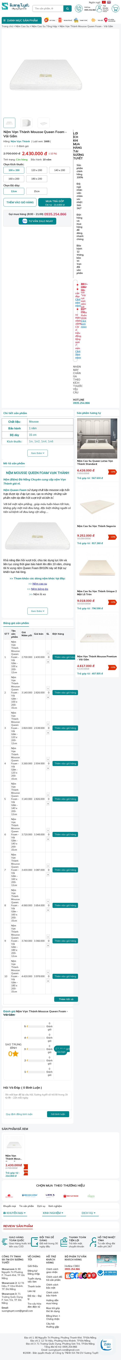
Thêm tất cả (66, 999)
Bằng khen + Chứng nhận (53, 1317)
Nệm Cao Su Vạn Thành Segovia (96, 526)
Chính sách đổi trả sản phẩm (54, 1278)
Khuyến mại (9, 1206)
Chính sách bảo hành (52, 1294)
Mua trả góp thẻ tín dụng (53, 1310)
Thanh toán (34, 1286)
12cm (14, 191)
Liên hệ (32, 1291)
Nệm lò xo (39, 594)
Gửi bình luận (58, 1114)
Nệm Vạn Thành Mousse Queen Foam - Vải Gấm (14, 1160)
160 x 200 (13, 178)
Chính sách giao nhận (52, 1271)
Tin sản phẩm (26, 1206)
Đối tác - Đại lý (34, 1297)
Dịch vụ (41, 1206)
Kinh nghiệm (55, 1206)
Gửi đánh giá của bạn (63, 1050)
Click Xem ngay (78, 354)
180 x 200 (36, 178)
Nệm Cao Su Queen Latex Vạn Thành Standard (95, 462)
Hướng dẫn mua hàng (52, 1302)
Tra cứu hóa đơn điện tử (34, 1305)
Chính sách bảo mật (52, 1286)
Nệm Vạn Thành (20, 141)
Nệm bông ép (39, 589)
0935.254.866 (55, 214)
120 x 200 (36, 170)
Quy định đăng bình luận (19, 1114)
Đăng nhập (105, 10)
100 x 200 (13, 170)
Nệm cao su (39, 583)
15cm (37, 191)
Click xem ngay (84, 323)
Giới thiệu (33, 1266)
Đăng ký (105, 11)
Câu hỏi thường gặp (52, 1325)
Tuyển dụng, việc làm (34, 1280)
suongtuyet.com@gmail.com (17, 1310)
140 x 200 (59, 170)
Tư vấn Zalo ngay (37, 221)
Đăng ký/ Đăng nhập (34, 1272)
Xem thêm (37, 453)
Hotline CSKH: (72, 1267)
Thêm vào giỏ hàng (20, 202)
